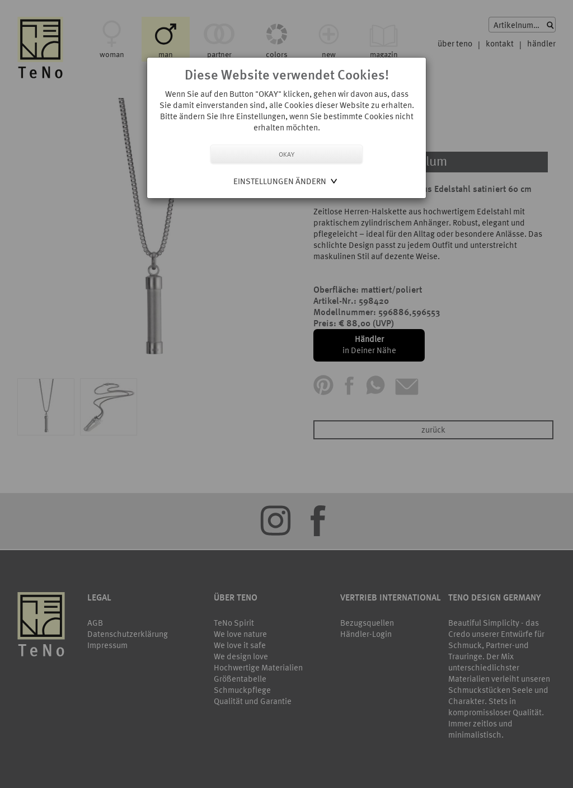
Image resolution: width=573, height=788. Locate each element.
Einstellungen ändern (279, 181)
